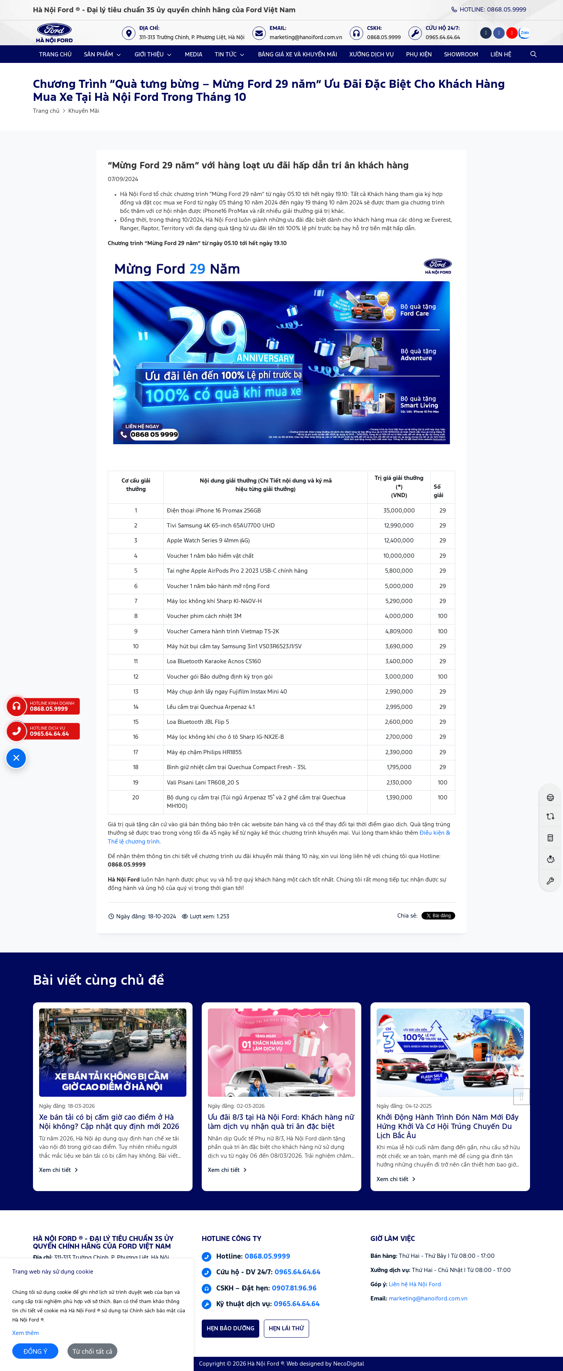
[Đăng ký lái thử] (550, 794)
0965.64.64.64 (297, 1273)
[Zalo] (524, 33)
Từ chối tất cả (92, 1352)
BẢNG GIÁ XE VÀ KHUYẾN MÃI (297, 54)
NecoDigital (348, 1363)
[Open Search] (533, 54)
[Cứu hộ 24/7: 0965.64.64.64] (438, 32)
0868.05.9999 (267, 1257)
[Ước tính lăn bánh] (550, 837)
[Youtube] (512, 33)
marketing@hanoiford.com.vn (428, 1298)
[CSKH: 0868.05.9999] (379, 32)
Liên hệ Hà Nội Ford (415, 1284)
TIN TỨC (226, 54)
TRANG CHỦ (55, 54)
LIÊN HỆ (501, 54)
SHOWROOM (461, 54)
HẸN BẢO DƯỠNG (230, 1328)
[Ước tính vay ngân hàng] (550, 859)
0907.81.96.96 (294, 1288)
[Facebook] (499, 33)
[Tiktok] (486, 33)
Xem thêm (25, 1333)
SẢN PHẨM (98, 54)
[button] (521, 1096)
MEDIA (193, 54)
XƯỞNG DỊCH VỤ (371, 54)
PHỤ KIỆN (419, 54)
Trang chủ (46, 111)
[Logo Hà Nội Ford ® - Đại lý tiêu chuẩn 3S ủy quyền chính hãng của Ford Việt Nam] (54, 32)
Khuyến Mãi (83, 111)
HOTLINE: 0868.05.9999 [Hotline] (489, 10)
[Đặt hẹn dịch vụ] (550, 880)
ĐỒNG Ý (35, 1352)
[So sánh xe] (550, 816)
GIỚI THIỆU (149, 54)
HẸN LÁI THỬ (286, 1328)
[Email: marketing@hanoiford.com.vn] (301, 32)
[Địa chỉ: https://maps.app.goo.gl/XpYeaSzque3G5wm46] (187, 32)
